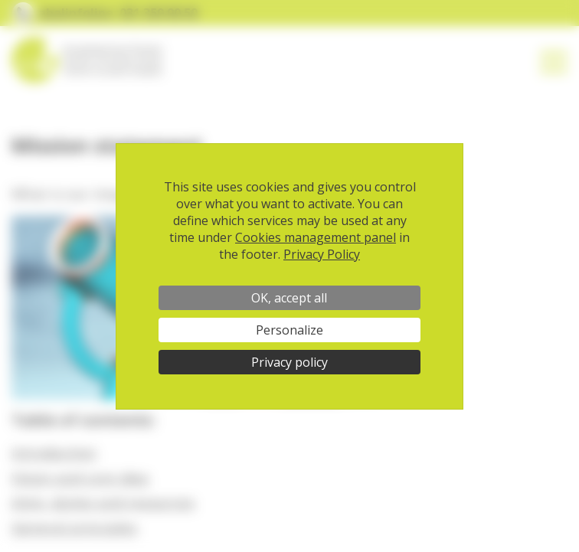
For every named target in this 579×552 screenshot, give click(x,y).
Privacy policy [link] (289, 362)
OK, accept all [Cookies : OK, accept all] (289, 297)
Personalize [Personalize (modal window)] (289, 330)
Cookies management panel (315, 237)
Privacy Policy (321, 254)
